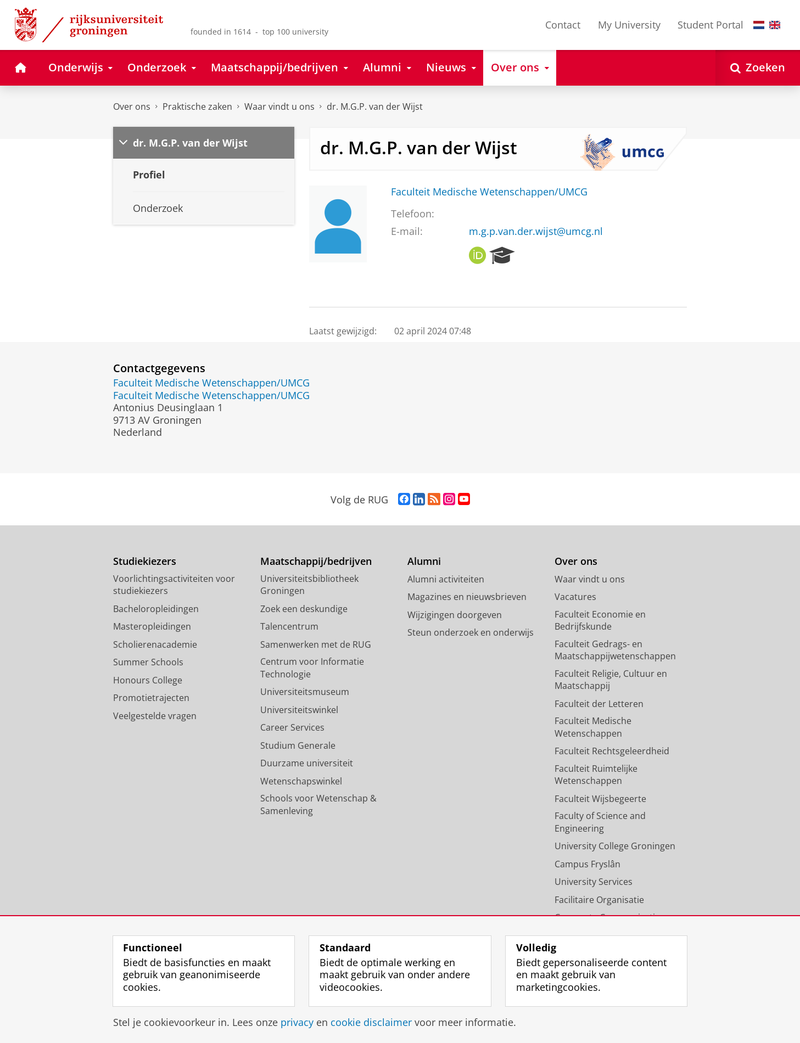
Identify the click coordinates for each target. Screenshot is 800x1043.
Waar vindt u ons (279, 106)
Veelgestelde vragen (155, 716)
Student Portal (710, 24)
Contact (562, 24)
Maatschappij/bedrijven (316, 561)
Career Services (292, 727)
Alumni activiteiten (445, 579)
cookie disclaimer (371, 1022)
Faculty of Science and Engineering (600, 822)
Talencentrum (289, 626)
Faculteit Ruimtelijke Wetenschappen (596, 774)
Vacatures (575, 597)
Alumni (424, 561)
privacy (297, 1022)
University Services (594, 882)
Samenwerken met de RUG (315, 644)
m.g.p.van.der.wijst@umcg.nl (536, 231)
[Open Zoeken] (757, 68)
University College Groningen (615, 846)
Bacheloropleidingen (156, 609)
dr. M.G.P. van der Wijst (375, 106)
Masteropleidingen (152, 626)
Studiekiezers (144, 561)
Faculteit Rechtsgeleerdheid (612, 751)
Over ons (131, 106)
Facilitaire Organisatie (599, 900)
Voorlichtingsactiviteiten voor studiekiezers (174, 585)
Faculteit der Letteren (599, 704)
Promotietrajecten (151, 698)
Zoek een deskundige (304, 609)
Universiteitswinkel (299, 710)
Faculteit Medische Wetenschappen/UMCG (489, 191)
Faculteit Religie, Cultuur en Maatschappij (611, 680)
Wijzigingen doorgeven (454, 615)
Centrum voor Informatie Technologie (312, 667)
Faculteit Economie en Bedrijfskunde (600, 620)
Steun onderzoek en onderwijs (470, 632)
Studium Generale (297, 745)
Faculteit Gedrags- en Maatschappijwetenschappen (615, 650)
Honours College (147, 680)
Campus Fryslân (587, 864)
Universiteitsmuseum (304, 692)
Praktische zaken (197, 106)
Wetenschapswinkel (301, 781)
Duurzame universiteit (306, 763)
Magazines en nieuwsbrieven (467, 597)
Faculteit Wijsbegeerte (600, 799)
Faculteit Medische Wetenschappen (593, 727)
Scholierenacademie (155, 644)
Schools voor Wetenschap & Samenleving (318, 804)
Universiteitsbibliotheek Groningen (309, 585)
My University (629, 24)
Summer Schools (148, 662)
